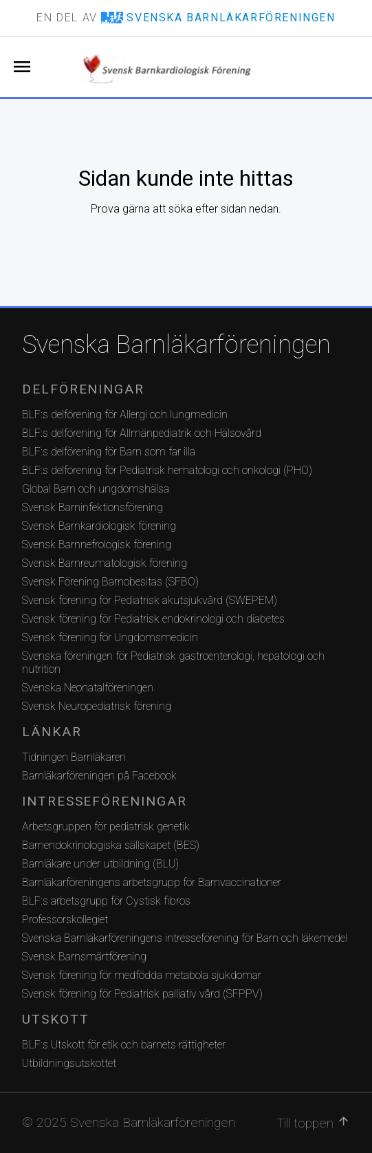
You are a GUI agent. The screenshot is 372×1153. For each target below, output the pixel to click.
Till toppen (313, 1122)
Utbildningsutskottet (69, 1063)
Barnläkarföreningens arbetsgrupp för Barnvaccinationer (151, 882)
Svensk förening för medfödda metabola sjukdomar (141, 975)
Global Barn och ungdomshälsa (95, 488)
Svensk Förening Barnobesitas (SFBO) (110, 581)
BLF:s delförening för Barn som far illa (108, 451)
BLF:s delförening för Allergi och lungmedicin (125, 414)
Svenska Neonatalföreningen (87, 687)
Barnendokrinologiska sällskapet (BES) (110, 845)
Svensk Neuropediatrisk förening (96, 706)
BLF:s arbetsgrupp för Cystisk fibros (106, 900)
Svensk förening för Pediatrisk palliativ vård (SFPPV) (142, 993)
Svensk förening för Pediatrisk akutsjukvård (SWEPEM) (149, 600)
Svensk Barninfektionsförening (92, 507)
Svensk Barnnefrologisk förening (96, 544)
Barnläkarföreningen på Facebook (99, 775)
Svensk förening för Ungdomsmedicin (110, 637)
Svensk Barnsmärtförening (84, 956)
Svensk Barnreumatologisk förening (104, 563)
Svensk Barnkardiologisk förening (99, 525)
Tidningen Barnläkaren (74, 757)
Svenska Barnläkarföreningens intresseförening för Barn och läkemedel (184, 938)
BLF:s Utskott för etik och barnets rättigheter (124, 1044)
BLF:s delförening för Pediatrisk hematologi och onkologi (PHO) (167, 470)
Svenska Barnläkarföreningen (176, 344)
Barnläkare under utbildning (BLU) (100, 863)
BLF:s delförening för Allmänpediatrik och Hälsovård (141, 433)
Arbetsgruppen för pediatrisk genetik (106, 826)
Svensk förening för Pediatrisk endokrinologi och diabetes (153, 618)
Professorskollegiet (65, 919)
